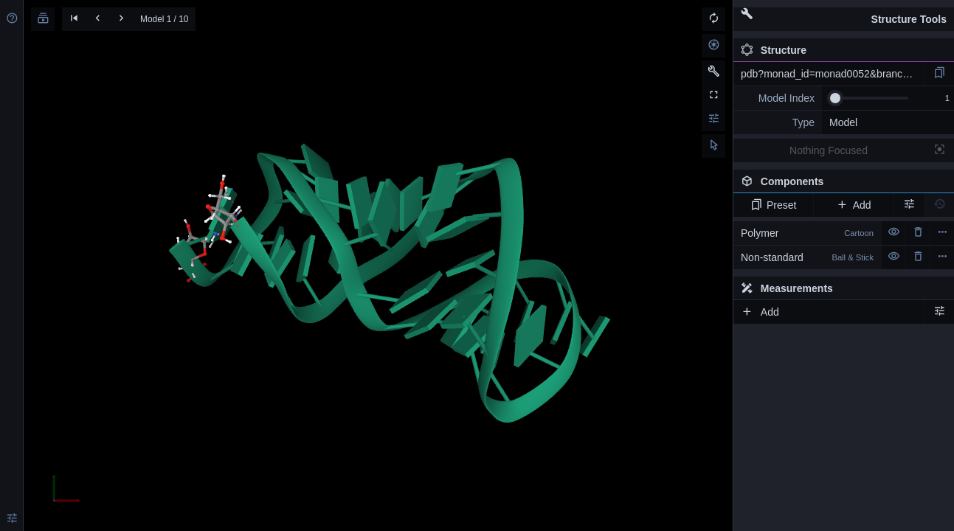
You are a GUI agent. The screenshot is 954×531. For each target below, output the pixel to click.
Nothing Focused (828, 150)
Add (853, 205)
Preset (773, 205)
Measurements (787, 288)
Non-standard (807, 257)
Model (843, 122)
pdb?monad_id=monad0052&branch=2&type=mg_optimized (832, 74)
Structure (773, 50)
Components (839, 184)
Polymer (807, 233)
